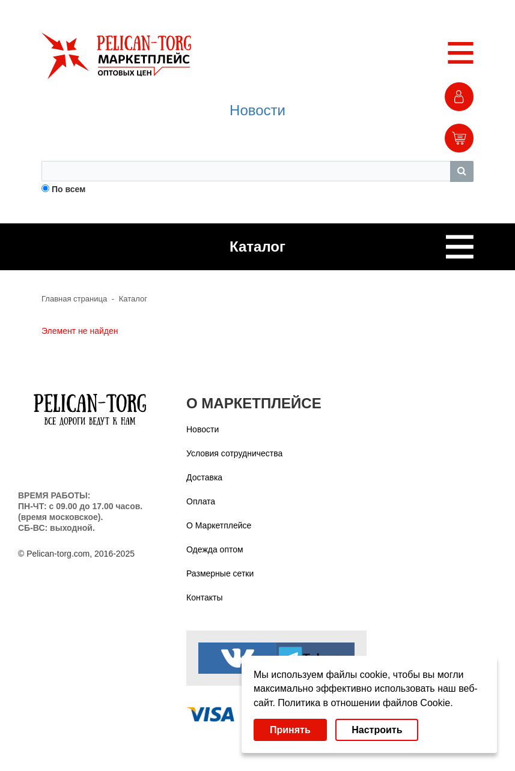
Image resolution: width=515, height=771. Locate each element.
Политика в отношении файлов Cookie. (365, 703)
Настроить (377, 730)
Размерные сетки (220, 573)
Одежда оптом (214, 549)
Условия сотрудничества (234, 453)
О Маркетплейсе (218, 525)
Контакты (204, 597)
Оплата (200, 501)
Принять (290, 730)
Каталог (133, 298)
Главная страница (74, 298)
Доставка (204, 477)
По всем (69, 189)
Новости (257, 110)
